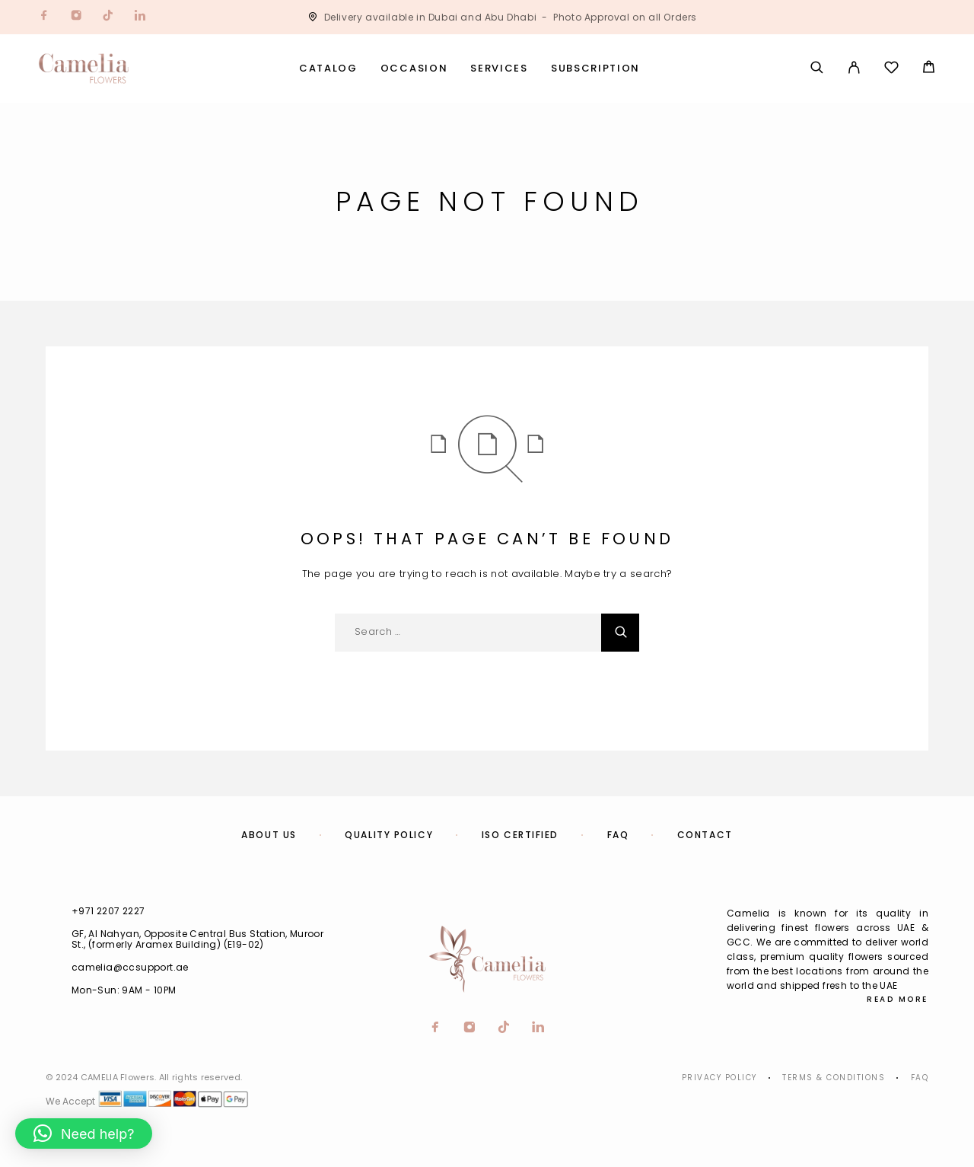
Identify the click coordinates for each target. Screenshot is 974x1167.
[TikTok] (108, 17)
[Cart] (928, 69)
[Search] (817, 68)
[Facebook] (44, 17)
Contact (705, 834)
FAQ (618, 834)
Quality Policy (389, 834)
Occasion (414, 69)
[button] (83, 1133)
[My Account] (854, 68)
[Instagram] (76, 17)
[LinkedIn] (140, 17)
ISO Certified (520, 834)
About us (268, 834)
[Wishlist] (891, 69)
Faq (920, 1077)
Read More (897, 999)
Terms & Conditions (833, 1077)
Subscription (595, 69)
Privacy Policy (719, 1077)
